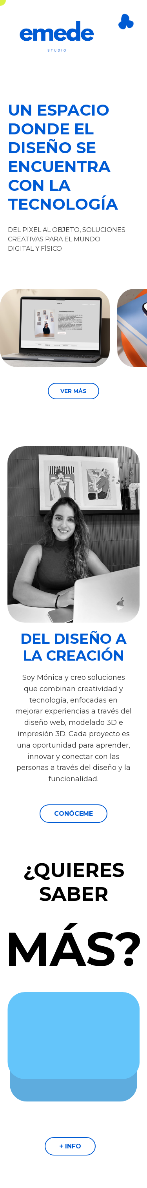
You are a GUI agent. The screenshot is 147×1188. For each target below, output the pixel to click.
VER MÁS (73, 391)
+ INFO (70, 1146)
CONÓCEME (73, 813)
